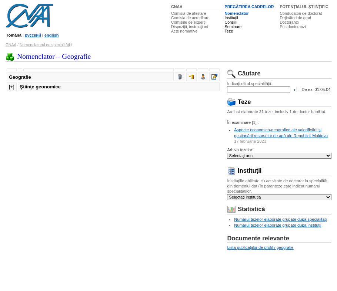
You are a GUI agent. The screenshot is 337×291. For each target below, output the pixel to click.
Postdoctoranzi (293, 26)
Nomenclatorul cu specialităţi (45, 45)
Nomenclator (237, 13)
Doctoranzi (289, 22)
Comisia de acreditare (190, 18)
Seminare (233, 26)
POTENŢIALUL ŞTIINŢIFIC (304, 6)
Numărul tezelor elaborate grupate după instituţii (277, 225)
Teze (229, 31)
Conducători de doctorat (301, 13)
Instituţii (231, 18)
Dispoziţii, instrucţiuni (189, 26)
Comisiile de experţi (188, 22)
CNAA (177, 6)
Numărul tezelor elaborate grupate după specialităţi (280, 219)
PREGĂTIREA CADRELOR (249, 6)
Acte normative (184, 31)
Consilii (231, 22)
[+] (11, 86)
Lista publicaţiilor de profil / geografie (260, 247)
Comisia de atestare (188, 13)
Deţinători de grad (295, 18)
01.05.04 (323, 89)
